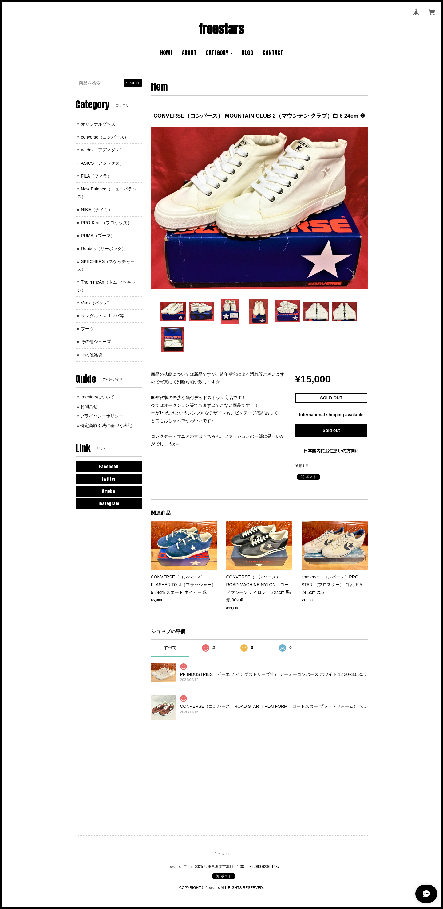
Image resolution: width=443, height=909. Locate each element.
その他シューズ (96, 341)
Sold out (331, 430)
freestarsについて (97, 396)
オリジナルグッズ (98, 124)
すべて (170, 647)
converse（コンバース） (105, 137)
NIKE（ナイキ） (97, 209)
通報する (302, 466)
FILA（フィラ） (96, 176)
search (132, 82)
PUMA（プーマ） (98, 235)
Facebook (108, 467)
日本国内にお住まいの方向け (331, 450)
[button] (219, 53)
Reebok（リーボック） (103, 248)
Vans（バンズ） (96, 302)
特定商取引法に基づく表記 (106, 425)
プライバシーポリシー (101, 415)
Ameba (108, 491)
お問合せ (88, 406)
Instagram (108, 503)
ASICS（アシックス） (102, 163)
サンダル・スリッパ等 (102, 315)
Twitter (108, 479)
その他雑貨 (91, 354)
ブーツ (87, 328)
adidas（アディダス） (102, 149)
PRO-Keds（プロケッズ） (106, 222)
